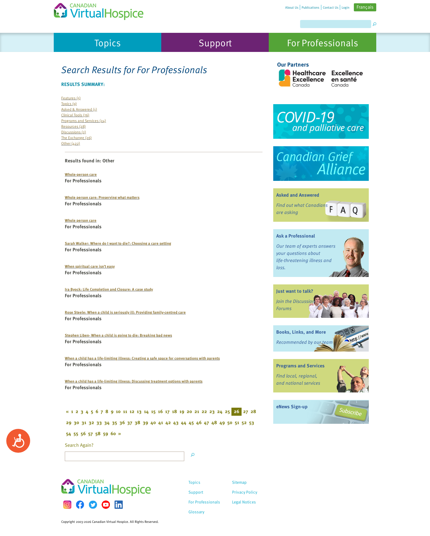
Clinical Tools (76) (75, 115)
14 (146, 411)
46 (199, 422)
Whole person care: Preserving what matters (102, 197)
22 (204, 411)
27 (245, 411)
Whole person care (80, 220)
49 (222, 422)
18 (174, 411)
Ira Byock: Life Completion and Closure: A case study (109, 289)
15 (153, 411)
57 (90, 433)
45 (191, 422)
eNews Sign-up (292, 406)
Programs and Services (300, 365)
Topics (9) (69, 103)
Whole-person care (81, 174)
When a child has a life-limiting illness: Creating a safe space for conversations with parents (142, 358)
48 (214, 422)
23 (212, 411)
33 (99, 422)
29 (68, 422)
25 (227, 411)
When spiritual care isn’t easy (90, 266)
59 (105, 433)
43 (176, 422)
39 (145, 422)
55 (75, 433)
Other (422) (70, 143)
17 (167, 411)
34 (107, 422)
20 (189, 411)
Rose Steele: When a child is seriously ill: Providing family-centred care (125, 312)
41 (160, 422)
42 (168, 422)
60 (113, 433)
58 (98, 433)
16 (160, 411)
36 (122, 422)
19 (181, 411)
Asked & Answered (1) (79, 109)
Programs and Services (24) (83, 120)
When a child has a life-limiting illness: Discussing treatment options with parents (133, 381)
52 (244, 422)
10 (118, 411)
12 (132, 411)
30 (76, 422)
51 (237, 422)
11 (125, 411)
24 (219, 411)
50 (229, 422)
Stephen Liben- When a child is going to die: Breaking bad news (118, 335)
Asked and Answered (297, 194)
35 (114, 422)
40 (153, 422)
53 (251, 422)
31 (84, 422)
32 (91, 422)
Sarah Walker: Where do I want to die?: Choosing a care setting (118, 243)
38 (137, 422)
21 (196, 411)
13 (139, 411)
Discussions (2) (73, 132)
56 (83, 433)
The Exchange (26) (76, 137)
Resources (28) (73, 126)
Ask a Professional (295, 235)
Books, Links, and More (301, 331)
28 (253, 411)
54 (68, 433)
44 (183, 422)
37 (129, 422)
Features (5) (71, 98)
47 (206, 422)
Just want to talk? (294, 291)
